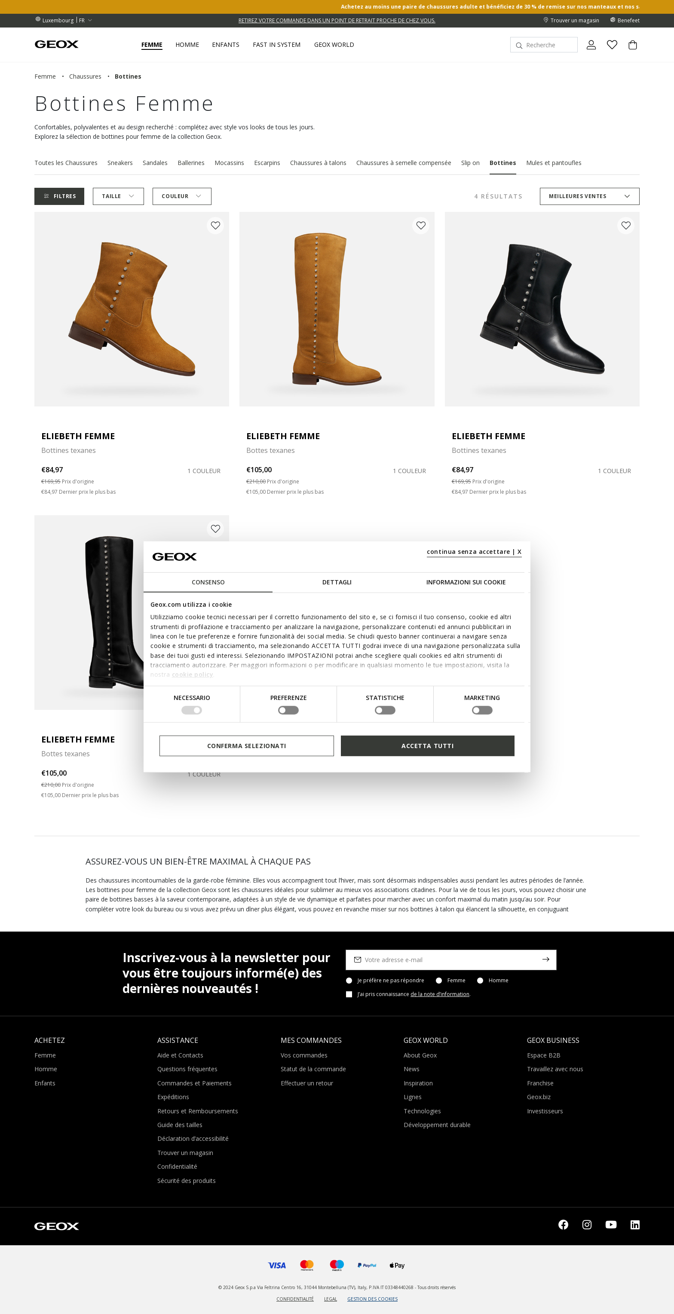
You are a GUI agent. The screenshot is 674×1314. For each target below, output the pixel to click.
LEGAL (330, 1299)
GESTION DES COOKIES (372, 1299)
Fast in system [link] (276, 45)
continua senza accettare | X (474, 551)
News (412, 1069)
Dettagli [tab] (337, 582)
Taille (118, 196)
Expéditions (173, 1097)
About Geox (420, 1055)
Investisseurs (545, 1111)
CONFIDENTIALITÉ (295, 1299)
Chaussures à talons (318, 163)
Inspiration (418, 1083)
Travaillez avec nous (555, 1069)
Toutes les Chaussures (66, 163)
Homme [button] (187, 45)
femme (45, 76)
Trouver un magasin (185, 1153)
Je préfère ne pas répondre (391, 980)
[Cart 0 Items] (629, 52)
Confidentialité (177, 1166)
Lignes (413, 1097)
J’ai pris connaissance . (414, 994)
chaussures (85, 76)
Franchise (540, 1083)
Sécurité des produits (186, 1180)
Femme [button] (151, 45)
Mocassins (229, 163)
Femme (456, 980)
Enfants (44, 1083)
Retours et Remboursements (197, 1111)
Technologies (422, 1111)
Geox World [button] (334, 45)
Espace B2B (544, 1055)
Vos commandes (304, 1055)
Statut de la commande (313, 1069)
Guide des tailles (179, 1125)
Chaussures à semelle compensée (403, 163)
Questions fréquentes (187, 1069)
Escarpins (267, 163)
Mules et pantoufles (554, 163)
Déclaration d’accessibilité (193, 1138)
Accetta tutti (427, 746)
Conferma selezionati (246, 746)
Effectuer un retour (307, 1083)
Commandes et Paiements (194, 1083)
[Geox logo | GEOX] (56, 1225)
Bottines (503, 163)
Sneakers (120, 163)
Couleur (182, 196)
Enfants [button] (225, 45)
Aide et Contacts (180, 1055)
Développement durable (437, 1125)
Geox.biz (539, 1097)
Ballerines (191, 163)
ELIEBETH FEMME (78, 436)
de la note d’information (440, 994)
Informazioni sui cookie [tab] (466, 582)
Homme (499, 980)
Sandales (155, 163)
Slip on (470, 163)
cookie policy (193, 674)
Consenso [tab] (208, 582)
